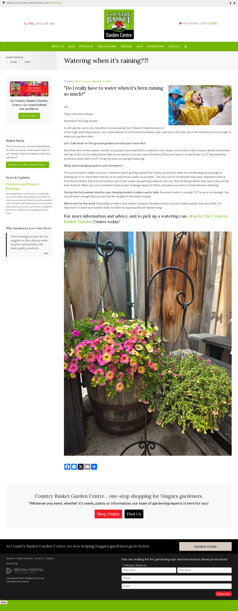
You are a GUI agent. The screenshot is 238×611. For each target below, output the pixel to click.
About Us (57, 46)
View (213, 23)
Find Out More (29, 115)
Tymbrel (25, 581)
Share (14, 62)
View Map (55, 2)
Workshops (155, 46)
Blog (71, 46)
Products (86, 46)
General (86, 81)
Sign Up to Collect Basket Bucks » (27, 164)
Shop (139, 46)
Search (185, 46)
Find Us (134, 513)
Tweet (27, 62)
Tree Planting (106, 46)
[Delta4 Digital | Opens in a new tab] (25, 570)
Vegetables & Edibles (101, 81)
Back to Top (11, 563)
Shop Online (108, 513)
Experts (77, 81)
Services (126, 46)
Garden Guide (205, 546)
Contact (174, 46)
